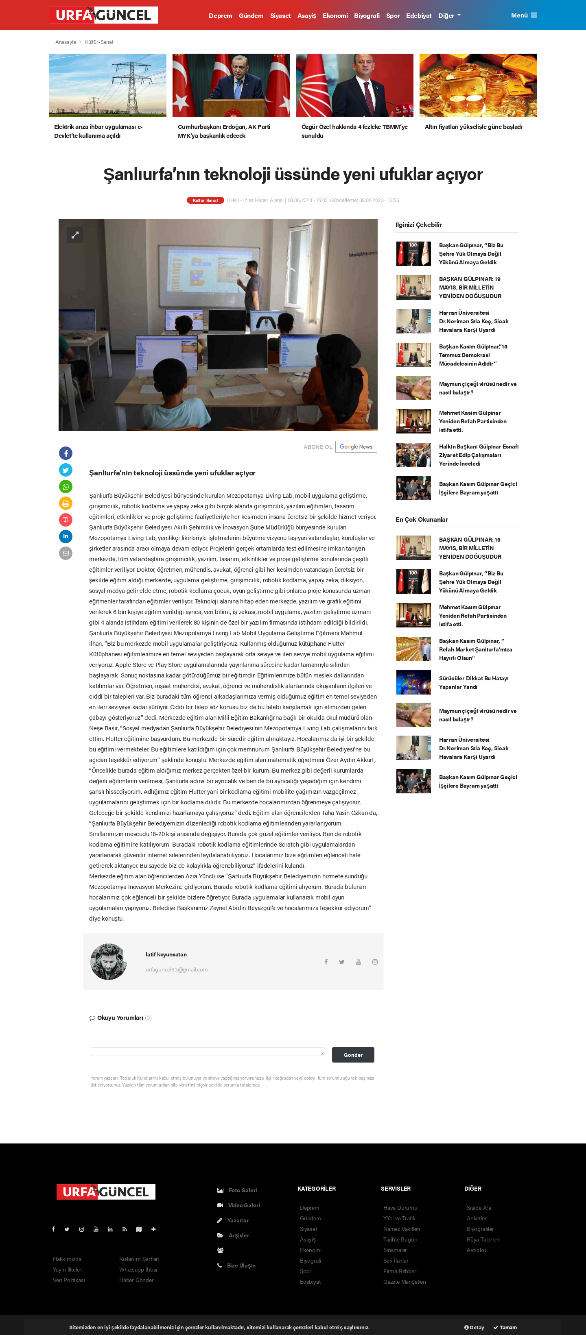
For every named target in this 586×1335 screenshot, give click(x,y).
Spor (393, 15)
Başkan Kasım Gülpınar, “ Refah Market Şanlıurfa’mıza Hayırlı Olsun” (475, 649)
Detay (474, 1327)
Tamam (505, 1327)
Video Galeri (238, 1205)
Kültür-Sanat (99, 42)
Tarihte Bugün (400, 1239)
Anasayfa (66, 42)
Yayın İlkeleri (68, 1269)
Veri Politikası (69, 1280)
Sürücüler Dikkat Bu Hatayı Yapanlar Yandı (474, 682)
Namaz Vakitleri (401, 1228)
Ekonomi (335, 15)
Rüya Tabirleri (483, 1239)
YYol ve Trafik (399, 1218)
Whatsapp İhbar (138, 1269)
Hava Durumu (400, 1207)
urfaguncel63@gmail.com (177, 969)
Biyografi (366, 15)
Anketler (476, 1218)
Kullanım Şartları (139, 1258)
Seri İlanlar (396, 1260)
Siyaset (280, 15)
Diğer (446, 15)
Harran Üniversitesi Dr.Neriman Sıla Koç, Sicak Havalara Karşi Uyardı (474, 320)
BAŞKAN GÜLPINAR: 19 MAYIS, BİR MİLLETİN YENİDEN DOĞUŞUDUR (470, 287)
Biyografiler (480, 1228)
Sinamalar (395, 1250)
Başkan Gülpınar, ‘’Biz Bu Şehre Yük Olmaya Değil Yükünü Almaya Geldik (471, 253)
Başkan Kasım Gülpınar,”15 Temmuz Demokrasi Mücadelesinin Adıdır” (473, 354)
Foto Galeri (237, 1190)
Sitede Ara (479, 1207)
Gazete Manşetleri (404, 1281)
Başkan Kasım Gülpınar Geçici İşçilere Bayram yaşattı (478, 487)
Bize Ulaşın (236, 1265)
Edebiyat (419, 15)
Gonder (353, 1054)
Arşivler (233, 1235)
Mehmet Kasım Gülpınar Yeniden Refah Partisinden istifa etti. (473, 420)
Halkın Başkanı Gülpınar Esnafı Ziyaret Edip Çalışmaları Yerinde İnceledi (479, 454)
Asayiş (307, 15)
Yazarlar (233, 1220)
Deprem (220, 15)
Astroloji (476, 1250)
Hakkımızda (67, 1258)
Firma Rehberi (400, 1271)
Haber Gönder (136, 1280)
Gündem (251, 15)
